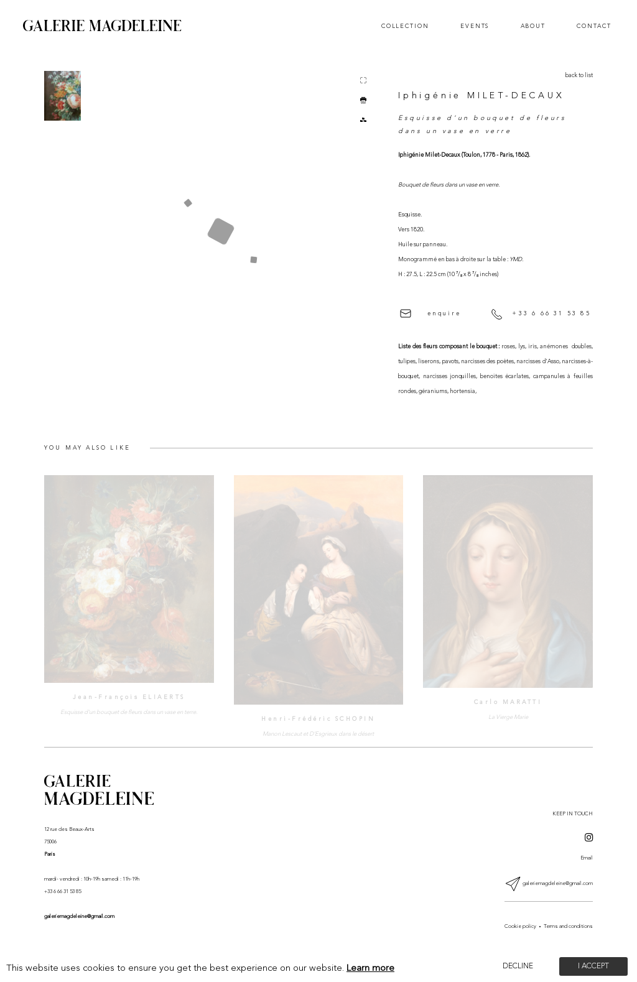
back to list (579, 75)
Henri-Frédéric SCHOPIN (318, 719)
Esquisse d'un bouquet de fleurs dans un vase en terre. (128, 712)
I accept (593, 966)
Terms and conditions (568, 926)
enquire (430, 313)
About (533, 26)
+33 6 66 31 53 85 (540, 314)
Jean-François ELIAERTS (129, 697)
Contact (594, 26)
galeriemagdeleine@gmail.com (79, 916)
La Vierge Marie (508, 717)
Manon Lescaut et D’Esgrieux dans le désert (318, 734)
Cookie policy (520, 926)
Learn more (370, 968)
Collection (405, 26)
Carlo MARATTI (508, 702)
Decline (518, 966)
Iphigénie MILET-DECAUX (481, 95)
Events (474, 26)
